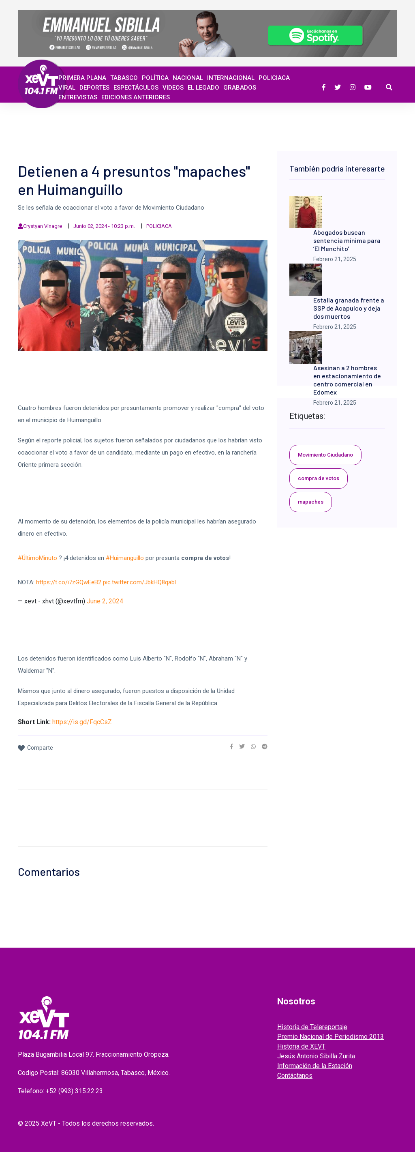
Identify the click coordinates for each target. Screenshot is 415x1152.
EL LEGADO (203, 87)
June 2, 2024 (105, 601)
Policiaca (274, 78)
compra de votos (318, 478)
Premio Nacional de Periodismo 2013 (330, 1036)
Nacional (188, 78)
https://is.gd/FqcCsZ (82, 722)
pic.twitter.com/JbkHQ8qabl (139, 582)
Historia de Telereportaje (312, 1027)
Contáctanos (294, 1075)
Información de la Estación (314, 1066)
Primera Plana (82, 78)
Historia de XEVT (301, 1046)
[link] (231, 746)
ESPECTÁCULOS (135, 87)
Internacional (231, 78)
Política (155, 78)
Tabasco (124, 78)
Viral (66, 87)
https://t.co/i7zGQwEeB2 (68, 582)
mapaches (310, 502)
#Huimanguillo (125, 558)
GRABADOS (239, 87)
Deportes (94, 87)
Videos (173, 87)
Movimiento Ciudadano (325, 455)
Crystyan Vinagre (42, 226)
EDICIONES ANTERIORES (135, 97)
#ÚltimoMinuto (37, 558)
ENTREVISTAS (77, 97)
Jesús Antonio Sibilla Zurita (316, 1056)
